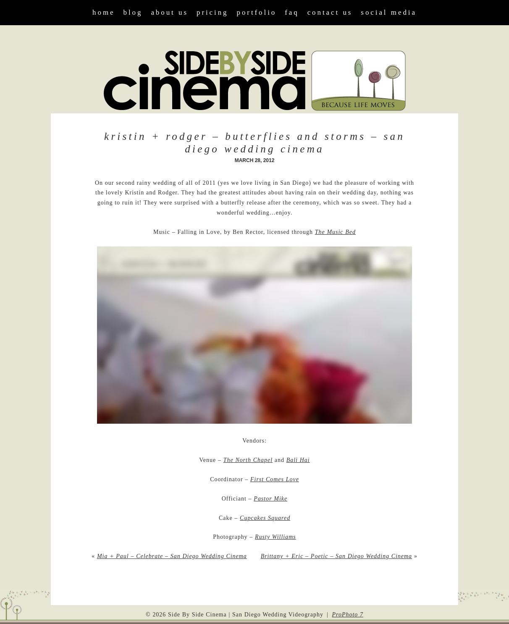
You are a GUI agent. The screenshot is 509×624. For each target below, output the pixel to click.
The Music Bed (335, 232)
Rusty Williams (275, 537)
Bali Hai (298, 460)
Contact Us (330, 12)
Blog (133, 12)
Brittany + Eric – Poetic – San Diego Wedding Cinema (336, 556)
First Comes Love (274, 479)
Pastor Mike (270, 499)
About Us (169, 12)
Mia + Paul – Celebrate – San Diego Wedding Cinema (172, 556)
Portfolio (257, 12)
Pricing (212, 12)
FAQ (292, 12)
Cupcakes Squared (265, 518)
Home (103, 12)
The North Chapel (248, 460)
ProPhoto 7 (347, 614)
